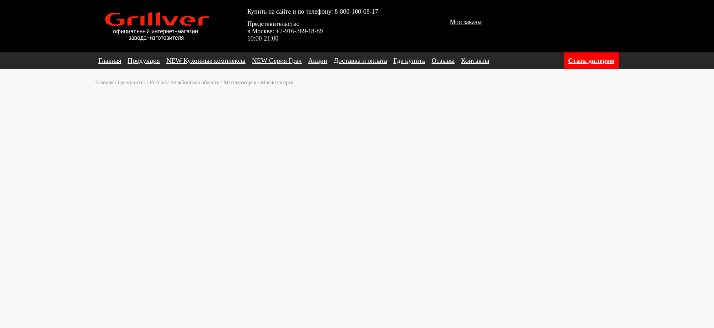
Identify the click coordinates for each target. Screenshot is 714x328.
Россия (158, 82)
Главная (109, 60)
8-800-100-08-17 (356, 11)
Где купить (409, 60)
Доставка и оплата (360, 60)
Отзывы (443, 60)
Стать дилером (591, 60)
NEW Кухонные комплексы (205, 60)
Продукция (144, 60)
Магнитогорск (240, 82)
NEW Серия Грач (276, 60)
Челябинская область (194, 82)
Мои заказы (466, 22)
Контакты (475, 60)
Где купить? (132, 82)
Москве (262, 31)
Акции (317, 60)
